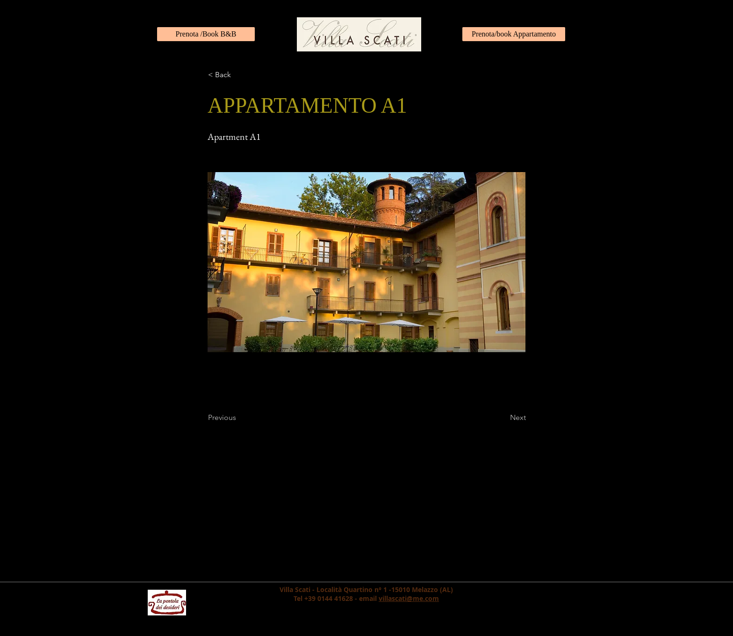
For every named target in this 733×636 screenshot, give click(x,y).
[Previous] (239, 417)
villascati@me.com (409, 598)
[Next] (502, 417)
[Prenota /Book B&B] (206, 34)
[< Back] (239, 74)
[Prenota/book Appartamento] (513, 34)
